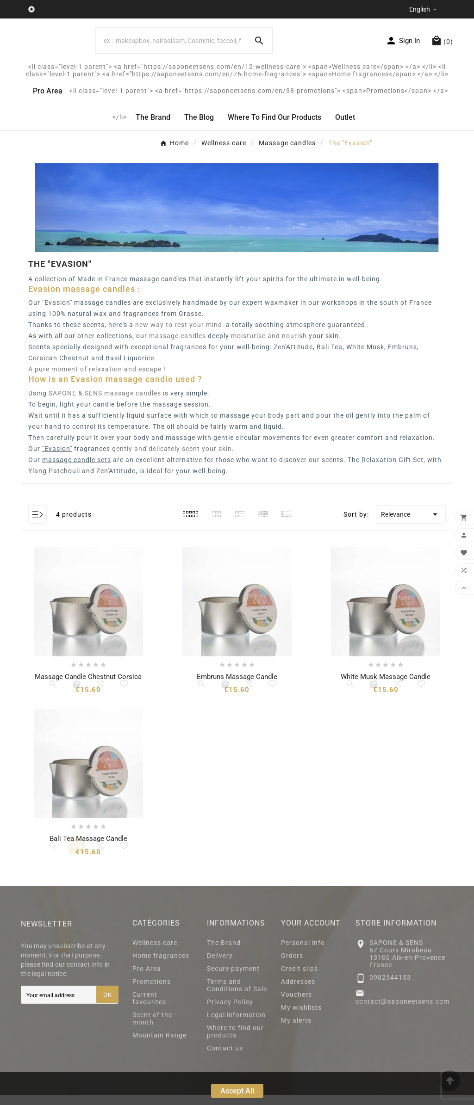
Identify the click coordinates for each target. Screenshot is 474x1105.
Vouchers (296, 1004)
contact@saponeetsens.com (402, 1011)
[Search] (259, 45)
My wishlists (301, 1017)
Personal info (303, 953)
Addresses (298, 991)
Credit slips (299, 978)
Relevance (411, 525)
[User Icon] (403, 45)
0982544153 (390, 988)
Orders (292, 965)
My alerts (296, 1030)
